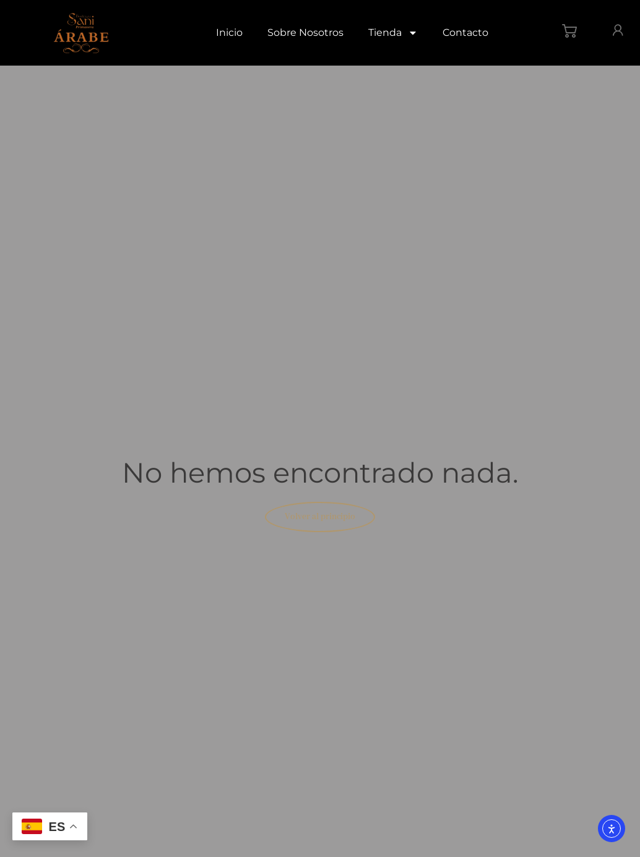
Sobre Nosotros (305, 32)
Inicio (229, 32)
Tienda (393, 33)
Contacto (465, 32)
